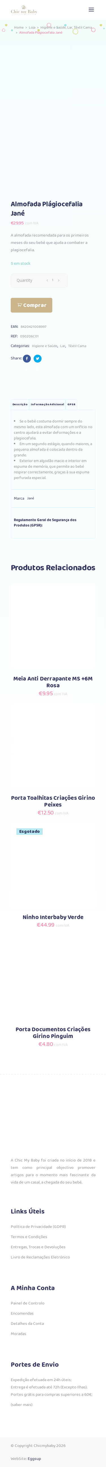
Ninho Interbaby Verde (53, 917)
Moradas (18, 1334)
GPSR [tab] (71, 404)
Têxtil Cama (83, 27)
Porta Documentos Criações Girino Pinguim (53, 1033)
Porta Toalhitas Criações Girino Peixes (53, 802)
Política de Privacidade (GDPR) (38, 1226)
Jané (30, 498)
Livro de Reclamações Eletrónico (40, 1257)
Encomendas (22, 1313)
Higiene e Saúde (53, 27)
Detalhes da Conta (27, 1323)
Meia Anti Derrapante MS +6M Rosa (53, 682)
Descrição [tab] (19, 404)
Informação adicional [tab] (47, 404)
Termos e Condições (29, 1237)
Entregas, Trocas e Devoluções (38, 1247)
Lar (69, 27)
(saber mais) (22, 1404)
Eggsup (34, 1458)
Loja (32, 27)
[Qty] (53, 280)
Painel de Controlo (27, 1303)
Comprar (35, 305)
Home (19, 27)
